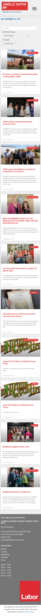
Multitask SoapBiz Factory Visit (16, 447)
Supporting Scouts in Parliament (16, 492)
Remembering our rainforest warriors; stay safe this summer (19, 315)
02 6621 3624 (6, 537)
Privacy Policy (29, 612)
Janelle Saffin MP (14, 6)
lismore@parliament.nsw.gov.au (12, 540)
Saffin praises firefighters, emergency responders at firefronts (19, 170)
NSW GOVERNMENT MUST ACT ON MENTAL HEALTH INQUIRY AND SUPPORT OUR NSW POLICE (20, 220)
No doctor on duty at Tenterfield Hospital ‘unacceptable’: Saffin (20, 75)
